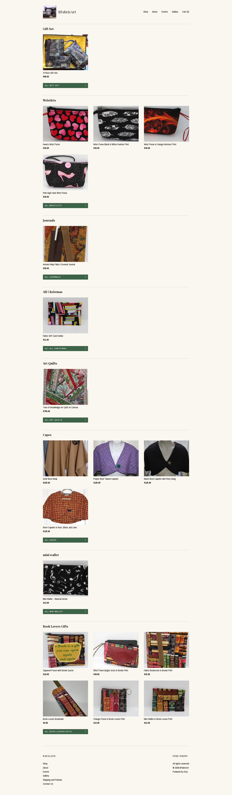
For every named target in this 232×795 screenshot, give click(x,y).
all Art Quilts (53, 420)
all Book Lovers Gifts (58, 731)
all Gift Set (52, 85)
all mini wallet (54, 611)
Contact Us (48, 783)
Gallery (175, 11)
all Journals (53, 277)
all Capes (50, 540)
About (154, 11)
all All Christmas (55, 348)
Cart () (185, 11)
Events (165, 11)
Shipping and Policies (52, 779)
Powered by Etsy (180, 771)
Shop (145, 11)
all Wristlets (53, 205)
